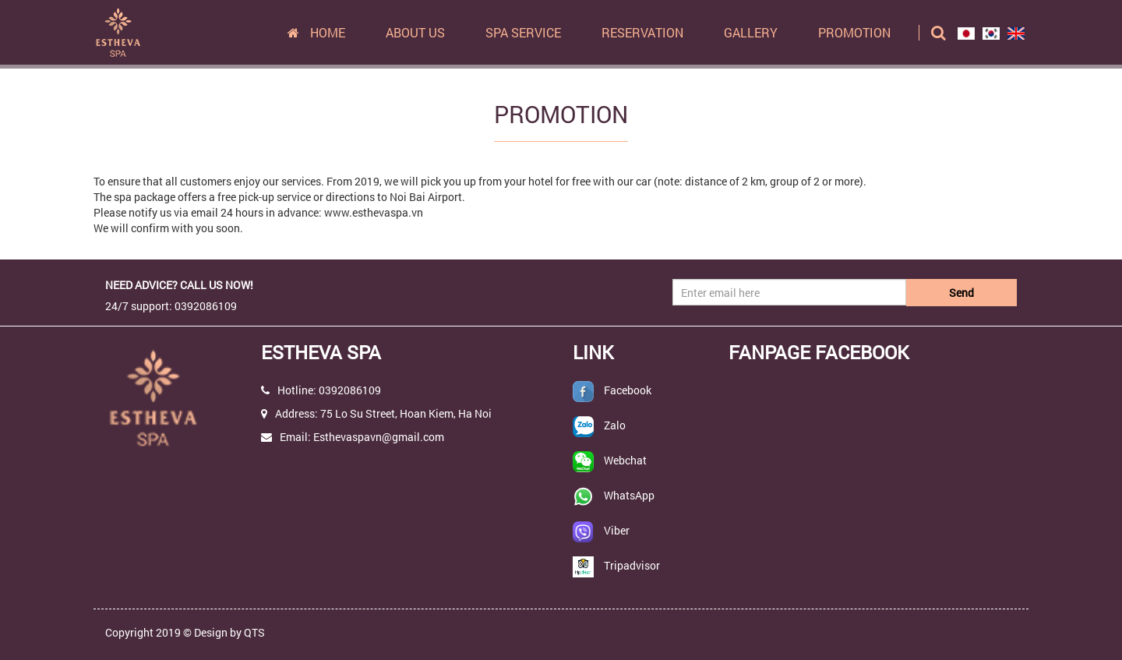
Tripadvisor (632, 565)
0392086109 (350, 390)
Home (316, 32)
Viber (617, 530)
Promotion (854, 32)
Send (961, 292)
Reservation (642, 32)
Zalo (615, 425)
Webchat (625, 460)
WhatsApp (629, 495)
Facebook (627, 390)
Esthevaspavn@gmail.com (378, 436)
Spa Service (523, 32)
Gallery (751, 32)
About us (415, 32)
